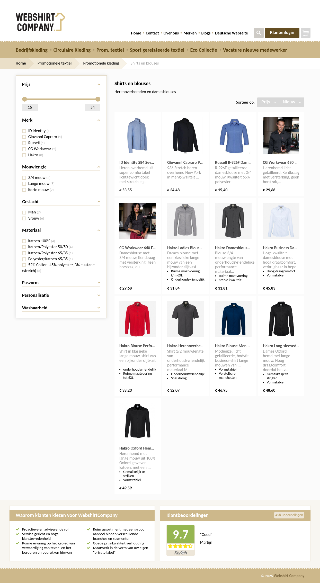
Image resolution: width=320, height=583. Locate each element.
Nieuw (292, 102)
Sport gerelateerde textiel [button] (157, 50)
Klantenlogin (282, 32)
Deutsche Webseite (231, 33)
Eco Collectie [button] (203, 50)
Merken (190, 33)
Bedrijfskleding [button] (32, 50)
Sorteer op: (245, 102)
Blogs (205, 33)
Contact (152, 33)
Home (136, 33)
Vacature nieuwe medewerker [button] (255, 50)
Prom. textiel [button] (110, 50)
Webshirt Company (289, 575)
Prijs (268, 102)
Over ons (171, 33)
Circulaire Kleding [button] (72, 50)
